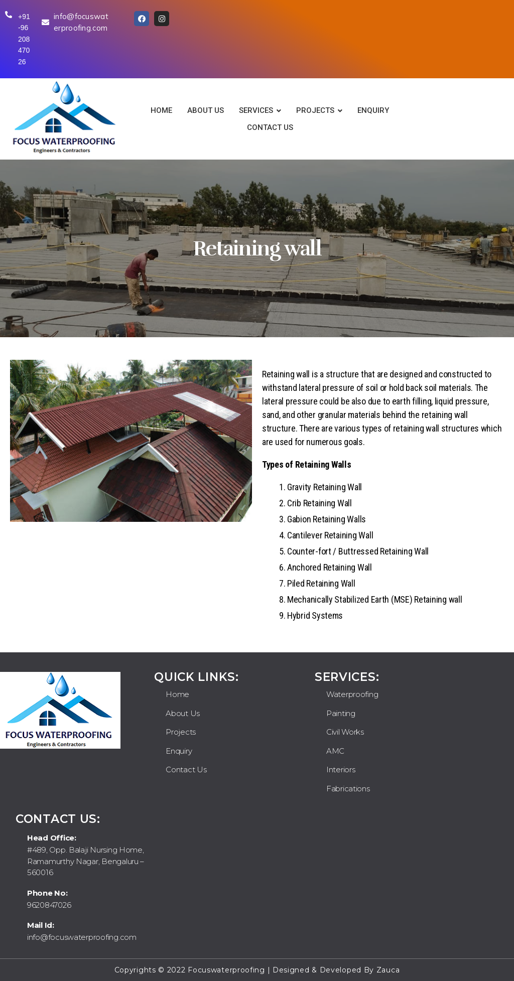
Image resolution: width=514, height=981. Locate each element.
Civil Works (345, 732)
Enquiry (179, 751)
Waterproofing (352, 694)
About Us (183, 713)
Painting (340, 713)
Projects (181, 732)
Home (177, 694)
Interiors (340, 769)
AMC (335, 751)
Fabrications (348, 788)
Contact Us (186, 769)
